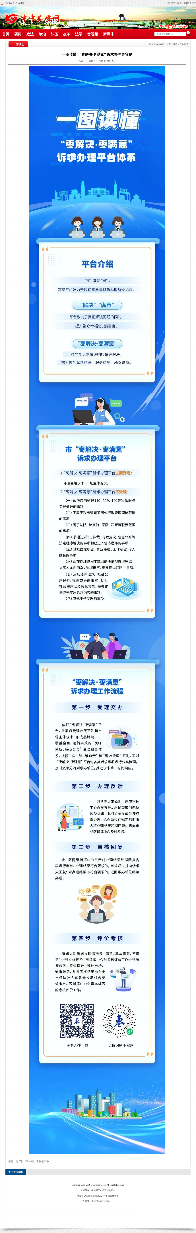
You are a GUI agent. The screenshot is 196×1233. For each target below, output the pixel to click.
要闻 (18, 34)
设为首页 (171, 3)
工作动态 (184, 44)
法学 (78, 34)
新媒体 (108, 34)
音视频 (92, 34)
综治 (42, 34)
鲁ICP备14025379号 (100, 1201)
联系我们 (191, 3)
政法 (30, 34)
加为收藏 (181, 3)
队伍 (54, 34)
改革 (66, 34)
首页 (5, 34)
